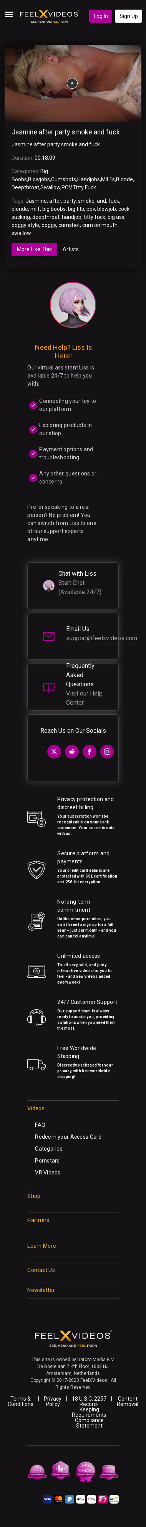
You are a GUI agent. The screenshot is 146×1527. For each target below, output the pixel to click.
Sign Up (128, 16)
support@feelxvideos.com (101, 638)
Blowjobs (39, 179)
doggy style (25, 225)
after (55, 201)
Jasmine (36, 201)
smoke (86, 201)
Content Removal (127, 1401)
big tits (76, 209)
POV (66, 187)
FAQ (40, 1125)
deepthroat (46, 217)
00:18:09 (45, 158)
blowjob (106, 209)
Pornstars (47, 1161)
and (101, 201)
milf (35, 209)
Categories (49, 1149)
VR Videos (48, 1172)
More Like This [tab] (34, 249)
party (69, 201)
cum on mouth (100, 225)
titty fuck (94, 217)
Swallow (50, 187)
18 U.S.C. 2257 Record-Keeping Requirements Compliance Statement (89, 1412)
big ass (116, 217)
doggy (48, 225)
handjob (71, 217)
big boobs (54, 209)
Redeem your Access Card (68, 1137)
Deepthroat (25, 187)
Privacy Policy (52, 1401)
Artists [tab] (71, 249)
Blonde (124, 179)
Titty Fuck (84, 187)
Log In (101, 16)
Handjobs (88, 179)
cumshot (69, 225)
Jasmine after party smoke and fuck (66, 132)
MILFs (108, 179)
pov (90, 209)
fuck (113, 201)
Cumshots (63, 179)
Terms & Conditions (20, 1401)
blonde (20, 209)
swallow (21, 233)
